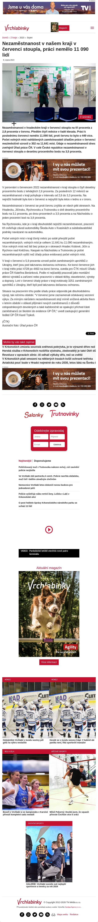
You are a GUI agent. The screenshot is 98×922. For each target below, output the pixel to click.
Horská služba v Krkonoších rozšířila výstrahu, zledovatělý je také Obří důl (49, 350)
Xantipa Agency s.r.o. (73, 907)
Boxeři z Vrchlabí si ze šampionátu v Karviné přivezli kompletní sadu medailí (25, 813)
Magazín (63, 28)
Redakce (74, 914)
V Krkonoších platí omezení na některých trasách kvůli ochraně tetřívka (47, 358)
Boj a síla (9, 751)
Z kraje (13, 37)
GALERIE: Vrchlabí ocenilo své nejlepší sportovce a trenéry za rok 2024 (46, 885)
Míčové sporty (59, 751)
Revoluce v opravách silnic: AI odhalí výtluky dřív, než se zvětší (42, 354)
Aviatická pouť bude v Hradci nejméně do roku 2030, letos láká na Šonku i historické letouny (49, 362)
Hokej (8, 680)
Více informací (49, 662)
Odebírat (57, 444)
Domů (5, 37)
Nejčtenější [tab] (25, 461)
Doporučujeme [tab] (42, 461)
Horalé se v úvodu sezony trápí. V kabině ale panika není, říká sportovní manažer (72, 741)
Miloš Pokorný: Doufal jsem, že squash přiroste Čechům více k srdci (69, 813)
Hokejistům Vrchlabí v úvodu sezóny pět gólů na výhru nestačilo (23, 741)
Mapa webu (62, 914)
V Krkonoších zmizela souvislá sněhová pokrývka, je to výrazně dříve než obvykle (49, 346)
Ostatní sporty (36, 823)
